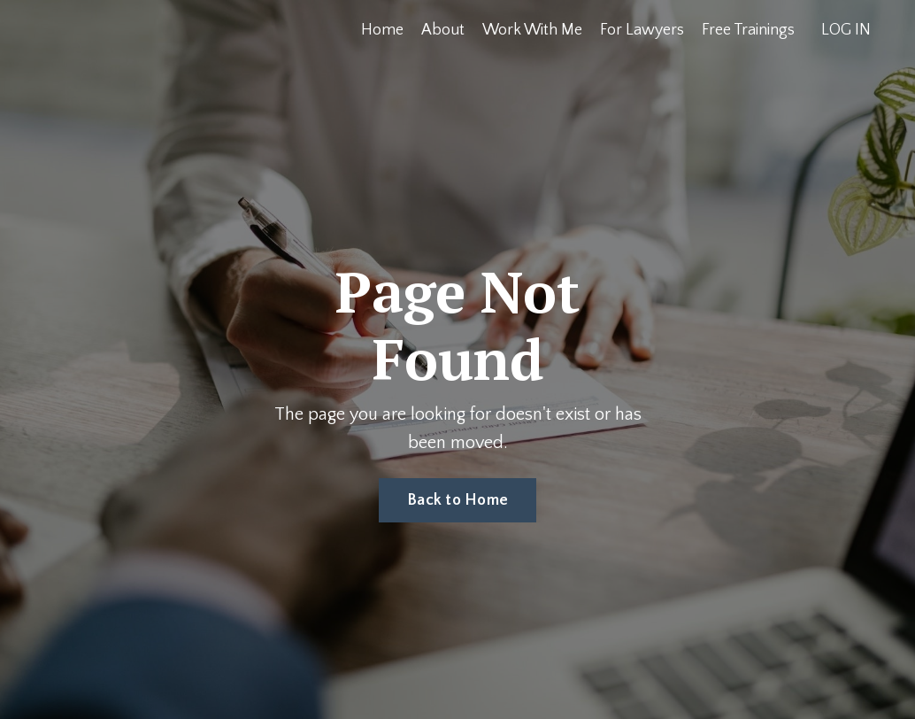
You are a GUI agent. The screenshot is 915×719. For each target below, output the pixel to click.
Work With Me (532, 30)
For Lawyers (642, 30)
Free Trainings (748, 30)
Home (382, 30)
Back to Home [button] (457, 500)
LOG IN (846, 30)
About (443, 30)
